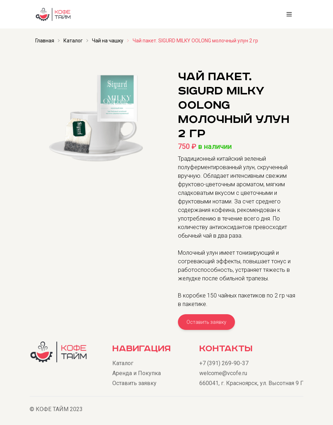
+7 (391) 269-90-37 (224, 363)
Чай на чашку (107, 40)
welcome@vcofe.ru (223, 373)
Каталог (73, 40)
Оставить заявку (206, 322)
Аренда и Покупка (136, 373)
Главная (44, 40)
